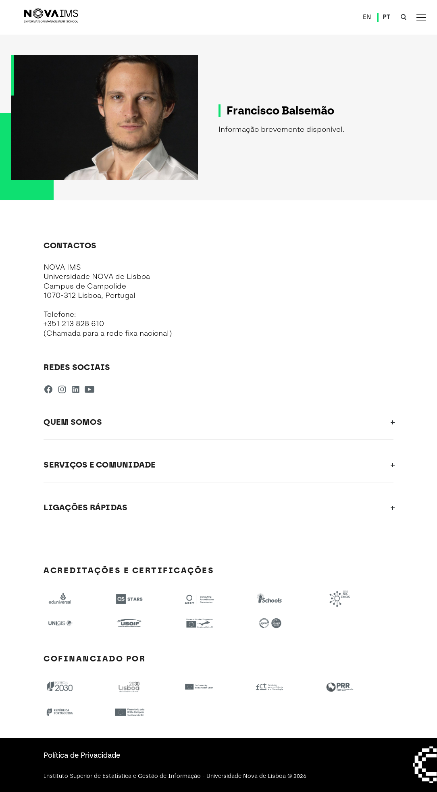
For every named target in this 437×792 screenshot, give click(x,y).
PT (387, 17)
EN (367, 17)
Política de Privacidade (82, 755)
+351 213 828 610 (74, 323)
